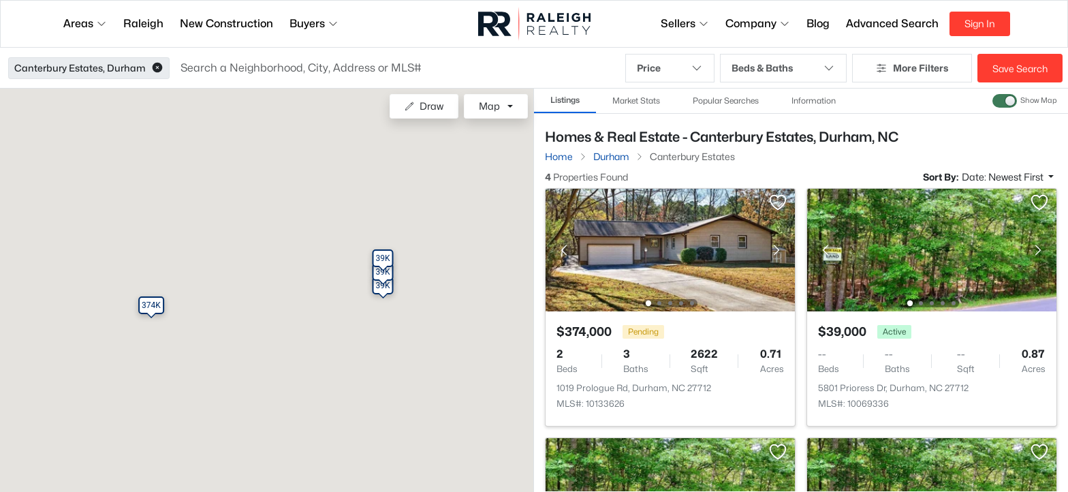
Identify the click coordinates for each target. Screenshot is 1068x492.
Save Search (1020, 68)
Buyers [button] (314, 23)
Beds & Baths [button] (783, 68)
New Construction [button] (226, 23)
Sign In (979, 23)
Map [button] (489, 106)
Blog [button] (818, 23)
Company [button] (757, 23)
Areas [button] (85, 23)
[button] (157, 68)
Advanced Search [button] (892, 23)
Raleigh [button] (143, 23)
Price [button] (670, 68)
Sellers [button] (685, 23)
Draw (424, 106)
